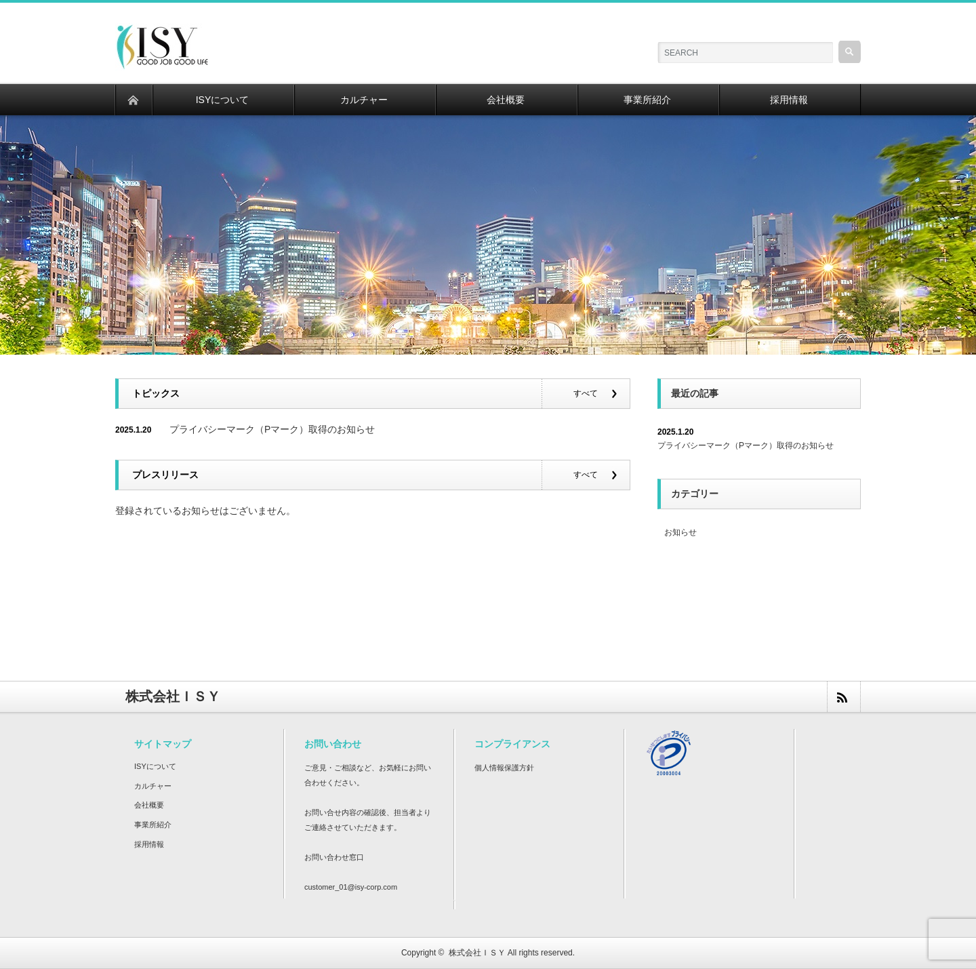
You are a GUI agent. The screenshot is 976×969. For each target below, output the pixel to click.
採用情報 (149, 844)
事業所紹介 (152, 824)
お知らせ (680, 532)
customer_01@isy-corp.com (350, 887)
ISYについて (155, 766)
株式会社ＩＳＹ (477, 952)
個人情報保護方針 (504, 768)
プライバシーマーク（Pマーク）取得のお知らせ (272, 429)
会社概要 (149, 805)
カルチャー (152, 786)
